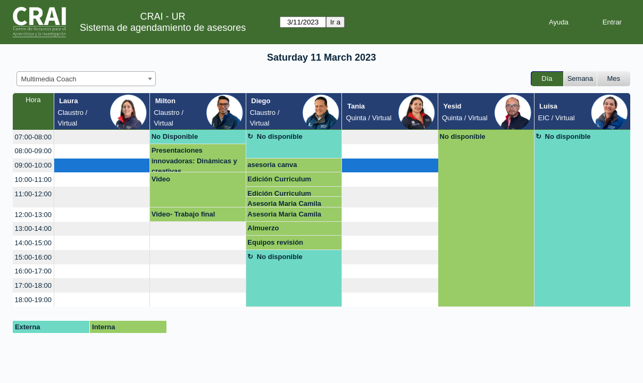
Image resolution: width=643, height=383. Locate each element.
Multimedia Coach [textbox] (49, 79)
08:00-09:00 (33, 151)
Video (161, 179)
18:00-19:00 (33, 300)
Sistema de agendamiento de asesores (163, 27)
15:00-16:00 (33, 257)
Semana (580, 78)
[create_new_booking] (102, 137)
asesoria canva (272, 165)
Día (546, 78)
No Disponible (175, 136)
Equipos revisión (275, 242)
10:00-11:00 (33, 180)
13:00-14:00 (33, 228)
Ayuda (559, 22)
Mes (614, 78)
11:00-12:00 (33, 194)
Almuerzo (263, 228)
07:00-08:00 (33, 137)
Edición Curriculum (279, 179)
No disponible (280, 136)
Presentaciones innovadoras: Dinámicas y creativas (194, 159)
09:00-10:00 (33, 165)
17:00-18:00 (33, 285)
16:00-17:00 (33, 271)
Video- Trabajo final (183, 214)
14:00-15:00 (33, 243)
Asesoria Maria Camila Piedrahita (284, 203)
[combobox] (86, 78)
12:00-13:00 (33, 215)
